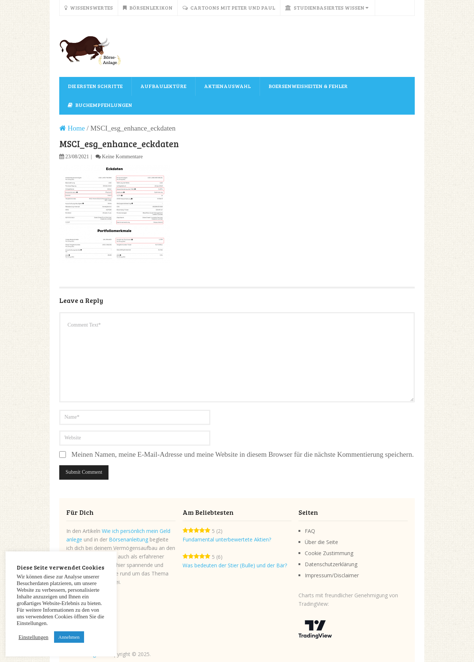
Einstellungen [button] (34, 637)
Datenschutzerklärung (331, 564)
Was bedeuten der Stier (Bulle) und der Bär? (235, 565)
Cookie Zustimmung (329, 553)
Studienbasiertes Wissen (326, 7)
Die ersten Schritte (95, 85)
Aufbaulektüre (163, 85)
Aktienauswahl (227, 85)
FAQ (310, 530)
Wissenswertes (88, 7)
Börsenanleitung (128, 539)
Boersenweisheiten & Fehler (308, 85)
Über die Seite (321, 542)
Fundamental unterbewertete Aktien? (227, 539)
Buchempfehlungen (100, 104)
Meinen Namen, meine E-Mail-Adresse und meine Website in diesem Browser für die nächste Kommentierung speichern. (242, 454)
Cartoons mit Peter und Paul (229, 7)
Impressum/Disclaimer (332, 575)
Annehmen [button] (69, 637)
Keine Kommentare (122, 156)
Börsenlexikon (148, 7)
